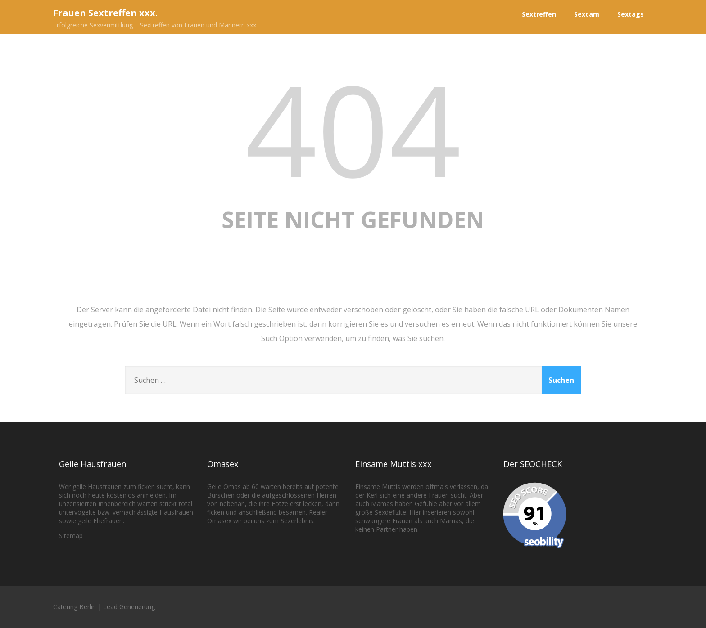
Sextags (630, 14)
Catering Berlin (74, 606)
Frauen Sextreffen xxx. (105, 13)
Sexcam (586, 14)
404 (353, 128)
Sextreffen (539, 14)
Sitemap (71, 535)
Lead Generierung (129, 606)
